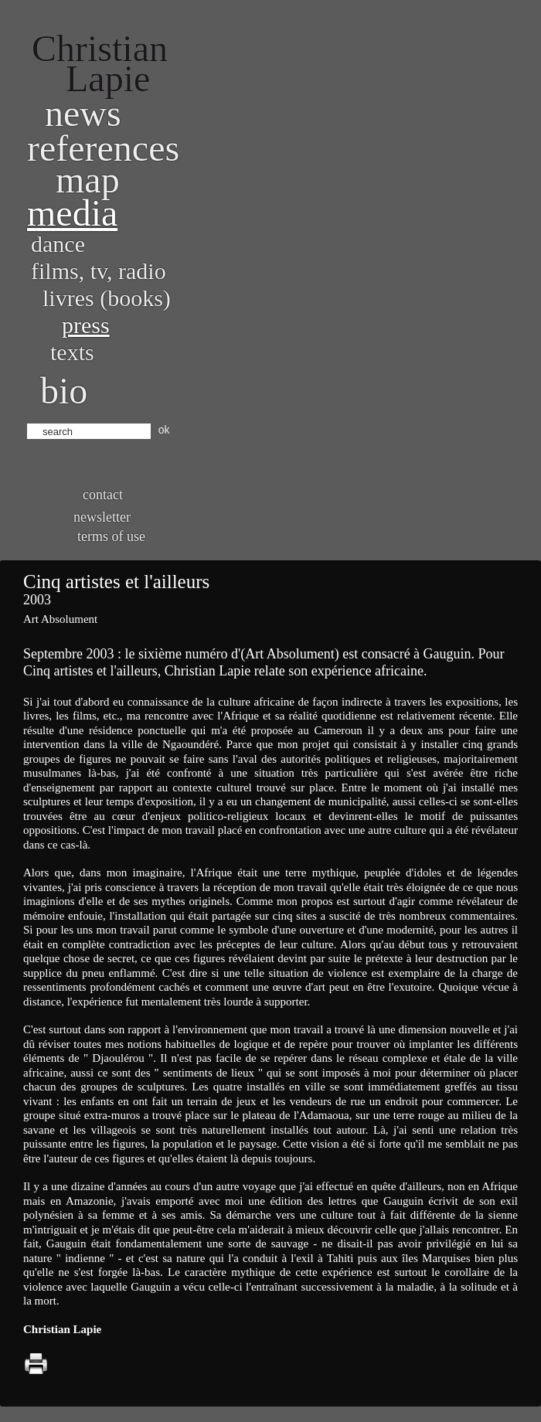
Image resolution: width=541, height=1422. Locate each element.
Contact (103, 494)
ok (164, 430)
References (103, 148)
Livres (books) (107, 298)
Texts (72, 352)
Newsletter (102, 517)
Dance (58, 244)
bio (63, 390)
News (83, 113)
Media (72, 212)
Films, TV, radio (98, 271)
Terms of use (111, 536)
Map (88, 179)
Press (86, 325)
